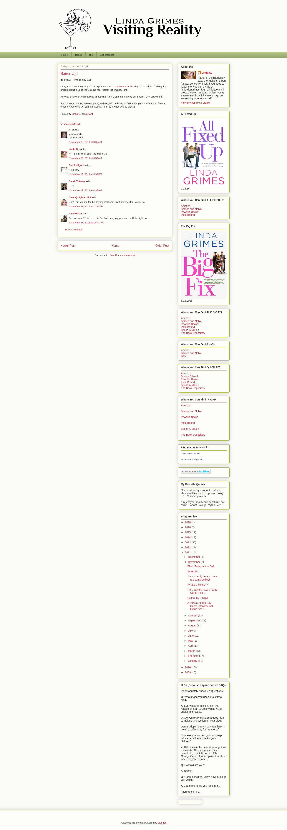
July (190, 630)
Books (78, 54)
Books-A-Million (190, 329)
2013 (188, 542)
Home (64, 54)
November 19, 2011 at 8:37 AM (85, 190)
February (193, 655)
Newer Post (68, 245)
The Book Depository (193, 332)
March (192, 650)
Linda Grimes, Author (190, 453)
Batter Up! (193, 571)
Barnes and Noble (191, 208)
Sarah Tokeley (77, 181)
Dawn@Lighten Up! (80, 197)
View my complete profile (195, 102)
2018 (188, 522)
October (193, 615)
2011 (188, 552)
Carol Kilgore (76, 165)
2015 (188, 532)
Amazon (185, 205)
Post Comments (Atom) (122, 255)
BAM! (184, 356)
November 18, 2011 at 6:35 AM (85, 142)
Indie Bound (188, 214)
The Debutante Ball (121, 86)
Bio (91, 54)
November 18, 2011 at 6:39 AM (85, 158)
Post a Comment (74, 229)
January (193, 660)
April (191, 645)
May (191, 640)
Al (70, 129)
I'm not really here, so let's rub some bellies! (202, 578)
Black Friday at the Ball (200, 566)
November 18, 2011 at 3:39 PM (85, 174)
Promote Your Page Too (192, 459)
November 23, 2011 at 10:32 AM (86, 206)
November (194, 562)
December (194, 556)
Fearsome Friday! (197, 597)
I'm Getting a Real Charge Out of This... (202, 591)
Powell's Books (189, 211)
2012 (188, 547)
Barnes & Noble (190, 376)
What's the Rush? (197, 584)
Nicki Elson (75, 213)
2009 (188, 672)
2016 (188, 527)
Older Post (162, 245)
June (191, 635)
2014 (188, 537)
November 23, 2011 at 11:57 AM (86, 222)
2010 (188, 667)
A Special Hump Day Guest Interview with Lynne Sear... (200, 606)
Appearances (107, 54)
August (192, 625)
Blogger (162, 822)
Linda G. (74, 149)
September (194, 620)
